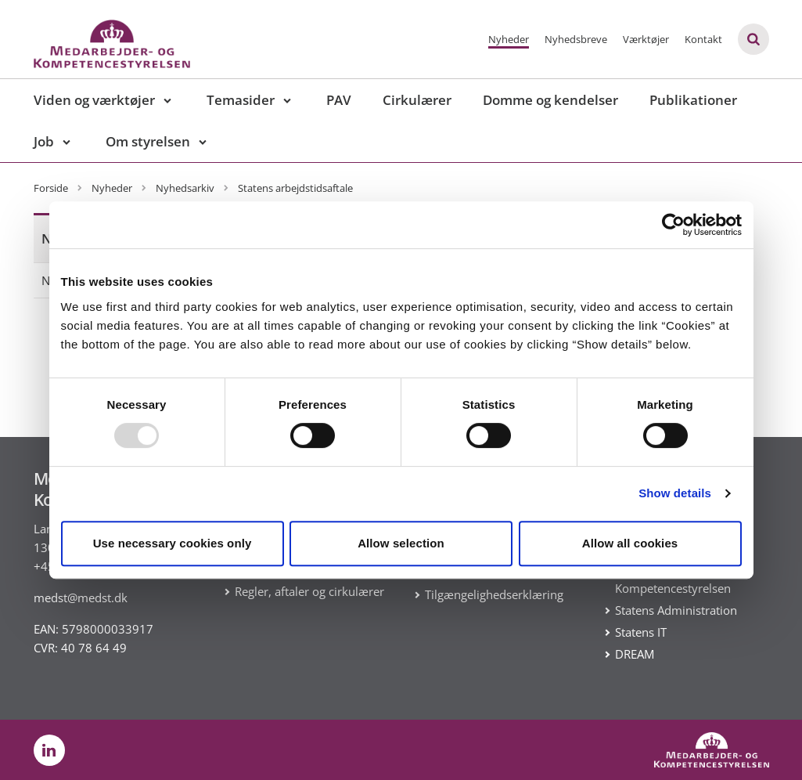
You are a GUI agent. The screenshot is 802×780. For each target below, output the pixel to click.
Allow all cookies (630, 543)
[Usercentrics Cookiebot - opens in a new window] (673, 225)
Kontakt (703, 39)
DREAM (634, 654)
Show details (674, 493)
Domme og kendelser (550, 100)
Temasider (241, 100)
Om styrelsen (148, 141)
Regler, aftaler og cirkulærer (309, 591)
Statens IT (641, 632)
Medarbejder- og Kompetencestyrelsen (673, 579)
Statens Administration (676, 610)
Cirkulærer (417, 100)
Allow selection (401, 543)
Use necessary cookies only (172, 543)
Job (44, 141)
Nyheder (508, 39)
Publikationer (693, 100)
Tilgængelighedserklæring (494, 594)
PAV (338, 100)
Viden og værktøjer (94, 100)
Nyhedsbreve (576, 39)
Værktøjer (646, 39)
